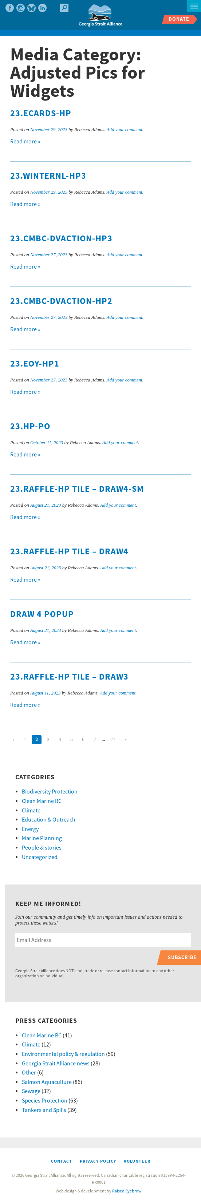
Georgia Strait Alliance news (56, 1063)
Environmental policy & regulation (63, 1054)
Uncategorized (40, 857)
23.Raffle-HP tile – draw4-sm (77, 489)
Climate (31, 810)
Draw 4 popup (42, 614)
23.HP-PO (30, 426)
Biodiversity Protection (50, 791)
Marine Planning (42, 838)
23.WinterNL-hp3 (48, 176)
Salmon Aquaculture (47, 1082)
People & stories (42, 847)
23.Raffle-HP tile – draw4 (69, 552)
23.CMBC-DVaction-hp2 (61, 301)
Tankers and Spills (44, 1110)
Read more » (25, 141)
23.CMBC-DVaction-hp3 (61, 239)
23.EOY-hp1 (34, 364)
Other (29, 1072)
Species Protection (44, 1100)
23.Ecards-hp (40, 113)
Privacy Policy (98, 1161)
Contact (61, 1161)
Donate (179, 19)
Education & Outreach (48, 819)
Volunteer (137, 1161)
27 (112, 739)
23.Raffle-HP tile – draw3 (69, 677)
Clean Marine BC (42, 801)
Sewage (31, 1091)
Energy (30, 829)
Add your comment (124, 129)
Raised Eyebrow (127, 1191)
